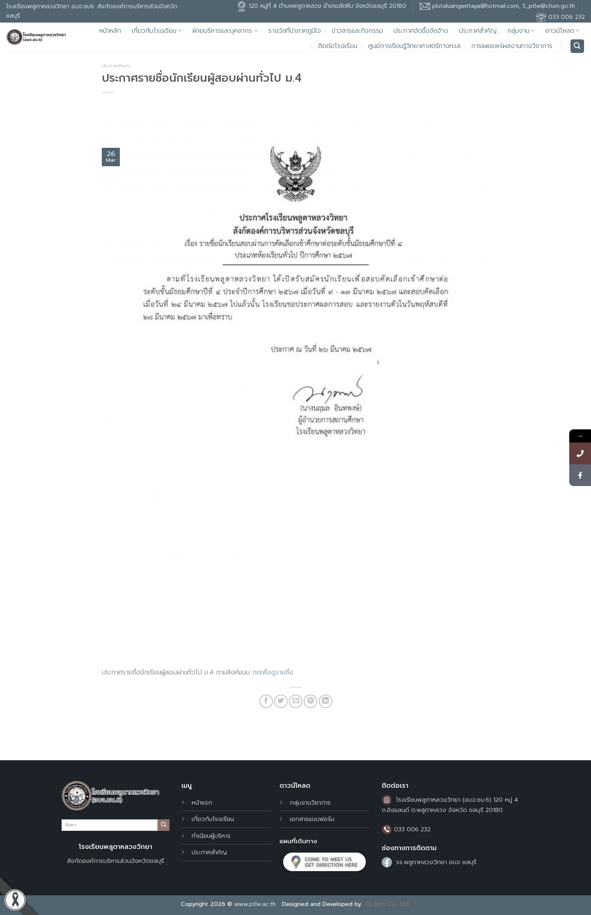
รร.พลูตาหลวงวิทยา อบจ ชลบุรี (436, 862)
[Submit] (163, 825)
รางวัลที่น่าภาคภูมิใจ (294, 31)
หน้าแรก (202, 802)
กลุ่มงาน (521, 31)
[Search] (577, 46)
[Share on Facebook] (266, 701)
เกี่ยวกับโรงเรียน (157, 31)
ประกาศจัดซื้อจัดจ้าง (421, 31)
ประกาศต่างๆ (116, 65)
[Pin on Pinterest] (310, 701)
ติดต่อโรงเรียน (337, 46)
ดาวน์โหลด (562, 31)
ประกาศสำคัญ (478, 31)
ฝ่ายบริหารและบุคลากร (224, 31)
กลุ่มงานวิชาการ (310, 802)
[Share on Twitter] (281, 701)
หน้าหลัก (110, 31)
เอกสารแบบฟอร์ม (312, 818)
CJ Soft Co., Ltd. (387, 904)
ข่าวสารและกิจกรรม (357, 31)
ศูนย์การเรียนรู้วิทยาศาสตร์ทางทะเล (414, 46)
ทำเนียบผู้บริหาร (211, 835)
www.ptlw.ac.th (255, 904)
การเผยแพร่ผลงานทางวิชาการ (511, 46)
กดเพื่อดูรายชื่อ (272, 672)
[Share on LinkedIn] (325, 701)
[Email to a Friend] (295, 701)
